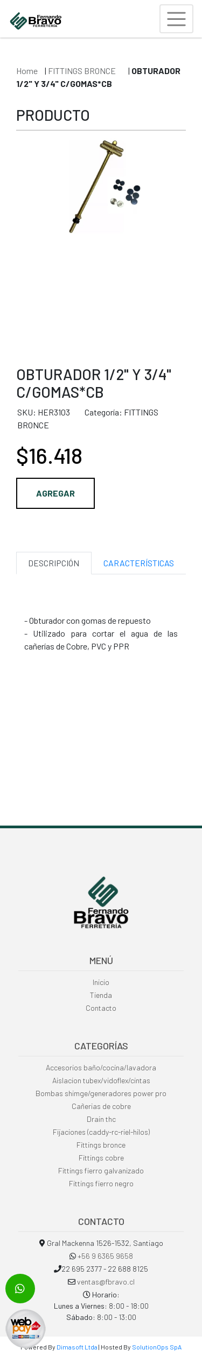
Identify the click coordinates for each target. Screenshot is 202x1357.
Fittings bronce (101, 1144)
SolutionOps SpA (157, 1347)
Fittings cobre (101, 1157)
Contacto (101, 1007)
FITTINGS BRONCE (82, 70)
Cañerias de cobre (101, 1106)
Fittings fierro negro (101, 1183)
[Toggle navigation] (176, 18)
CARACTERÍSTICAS (138, 563)
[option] (101, 242)
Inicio (101, 982)
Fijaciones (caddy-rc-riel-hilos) (101, 1131)
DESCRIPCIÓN (53, 563)
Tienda (101, 994)
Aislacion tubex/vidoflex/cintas (101, 1080)
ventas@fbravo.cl (106, 1281)
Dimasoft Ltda (77, 1347)
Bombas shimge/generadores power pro (101, 1093)
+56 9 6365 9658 (105, 1255)
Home (27, 70)
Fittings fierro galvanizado (101, 1170)
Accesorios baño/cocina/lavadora (101, 1067)
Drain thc (101, 1118)
